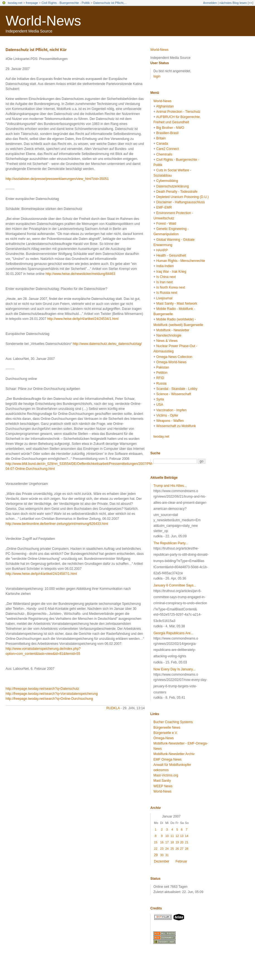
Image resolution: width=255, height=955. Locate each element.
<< (250, 2)
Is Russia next (166, 293)
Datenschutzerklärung (172, 186)
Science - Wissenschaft (173, 394)
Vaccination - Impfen (171, 410)
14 (186, 836)
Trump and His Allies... (170, 486)
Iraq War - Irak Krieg (171, 272)
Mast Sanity (162, 781)
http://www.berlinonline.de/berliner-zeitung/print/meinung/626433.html (57, 524)
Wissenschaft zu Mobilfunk (176, 426)
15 (155, 842)
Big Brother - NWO (170, 128)
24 (167, 848)
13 (181, 836)
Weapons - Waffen (170, 421)
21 (186, 842)
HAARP (162, 250)
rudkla (113, 708)
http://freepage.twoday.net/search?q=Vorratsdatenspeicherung (52, 694)
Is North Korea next (170, 287)
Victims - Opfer (167, 415)
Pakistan (162, 367)
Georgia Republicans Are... (173, 633)
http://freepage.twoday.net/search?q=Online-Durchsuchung (49, 699)
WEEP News (162, 786)
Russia (161, 383)
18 (172, 842)
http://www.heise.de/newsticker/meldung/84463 (80, 274)
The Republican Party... (170, 543)
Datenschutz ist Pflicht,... (110, 2)
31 (167, 855)
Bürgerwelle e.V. (165, 733)
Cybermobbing (167, 181)
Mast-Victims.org (165, 775)
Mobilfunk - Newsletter (172, 330)
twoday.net (15, 2)
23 (161, 848)
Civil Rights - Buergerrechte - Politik (65, 2)
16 (161, 842)
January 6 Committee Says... (174, 585)
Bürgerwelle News (166, 728)
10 (167, 836)
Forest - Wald (166, 223)
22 (155, 848)
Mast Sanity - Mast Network (176, 303)
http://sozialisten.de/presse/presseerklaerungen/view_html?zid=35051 (57, 179)
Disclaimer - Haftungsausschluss (180, 202)
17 (167, 842)
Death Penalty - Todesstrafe (176, 192)
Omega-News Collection (174, 357)
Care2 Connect (167, 149)
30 (161, 855)
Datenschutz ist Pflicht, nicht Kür (36, 49)
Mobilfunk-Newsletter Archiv (174, 754)
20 (181, 842)
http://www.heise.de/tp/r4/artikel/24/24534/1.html (82, 319)
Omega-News (163, 738)
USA (159, 405)
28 (186, 848)
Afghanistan (165, 106)
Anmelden (210, 2)
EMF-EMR (164, 207)
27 (181, 848)
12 (177, 836)
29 (156, 855)
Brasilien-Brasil (167, 133)
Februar (181, 861)
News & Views (166, 341)
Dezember (161, 861)
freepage (32, 2)
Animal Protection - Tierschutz (178, 112)
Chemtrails (164, 154)
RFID (160, 378)
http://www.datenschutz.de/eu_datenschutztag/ (107, 344)
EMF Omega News (167, 759)
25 (172, 848)
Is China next (166, 277)
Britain (161, 138)
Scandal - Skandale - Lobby (176, 389)
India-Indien (165, 266)
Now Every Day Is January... (174, 669)
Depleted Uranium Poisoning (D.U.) (182, 197)
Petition (161, 373)
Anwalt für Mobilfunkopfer (172, 765)
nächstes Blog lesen (233, 2)
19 (177, 842)
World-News (43, 21)
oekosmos (161, 770)
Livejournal (164, 298)
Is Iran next (164, 282)
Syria (160, 399)
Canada (162, 144)
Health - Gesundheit (171, 255)
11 (172, 836)
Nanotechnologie (168, 335)
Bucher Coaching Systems (173, 722)
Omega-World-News (171, 362)
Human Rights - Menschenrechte (180, 261)
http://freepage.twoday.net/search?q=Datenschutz (42, 689)
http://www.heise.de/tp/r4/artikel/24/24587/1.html (41, 574)
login (156, 76)
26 (177, 848)
